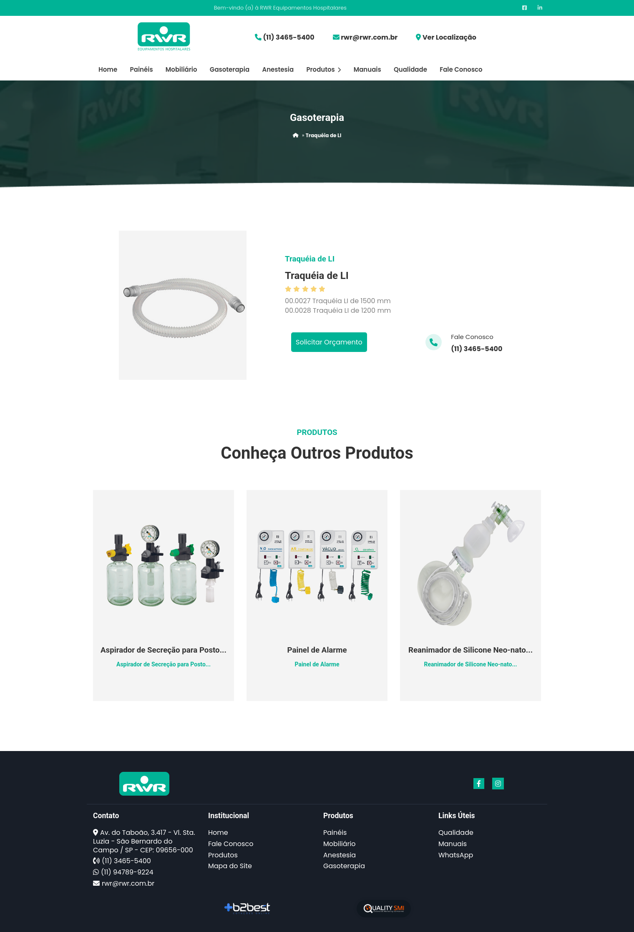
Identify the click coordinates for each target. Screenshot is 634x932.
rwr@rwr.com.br (369, 37)
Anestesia (278, 69)
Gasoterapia (229, 69)
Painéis (141, 69)
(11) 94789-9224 (127, 872)
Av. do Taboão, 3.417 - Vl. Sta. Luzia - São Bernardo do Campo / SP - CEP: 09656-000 (144, 841)
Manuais (367, 69)
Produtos (323, 69)
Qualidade (410, 69)
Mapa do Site (230, 866)
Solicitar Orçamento (329, 342)
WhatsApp (455, 855)
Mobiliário (181, 69)
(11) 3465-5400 (288, 37)
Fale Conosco (461, 69)
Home (107, 69)
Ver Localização (449, 37)
